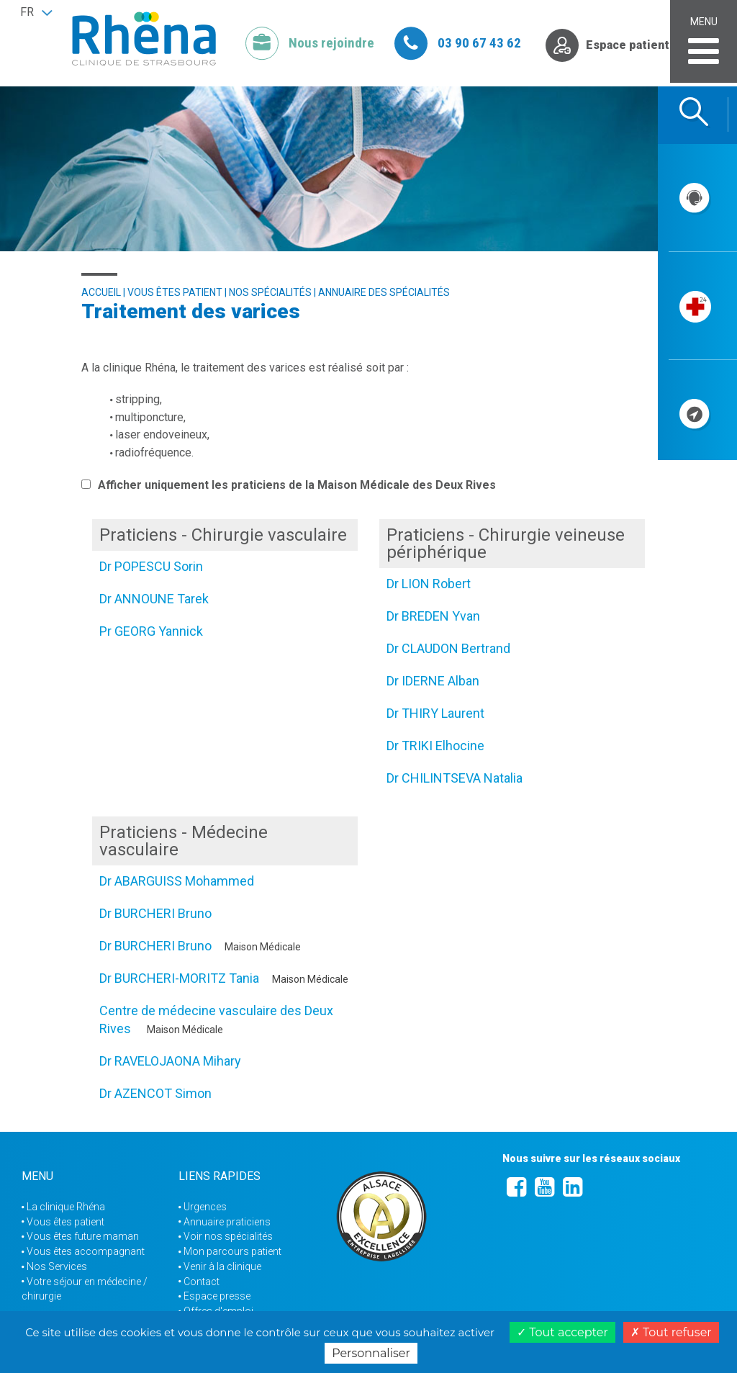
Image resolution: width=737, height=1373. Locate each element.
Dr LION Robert (428, 583)
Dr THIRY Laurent (435, 713)
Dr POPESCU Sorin (151, 566)
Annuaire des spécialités (384, 292)
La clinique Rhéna (66, 1206)
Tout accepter (562, 1332)
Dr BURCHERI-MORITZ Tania (179, 978)
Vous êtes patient (174, 292)
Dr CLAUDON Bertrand (448, 648)
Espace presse (217, 1296)
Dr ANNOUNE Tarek (154, 598)
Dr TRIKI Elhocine (435, 745)
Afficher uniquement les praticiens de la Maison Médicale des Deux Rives (288, 485)
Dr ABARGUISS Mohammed (176, 880)
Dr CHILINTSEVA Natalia (454, 777)
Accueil (101, 292)
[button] (36, 12)
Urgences (205, 1206)
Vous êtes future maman (83, 1236)
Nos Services (57, 1266)
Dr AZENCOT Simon (155, 1093)
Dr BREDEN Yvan (433, 616)
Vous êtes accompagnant (86, 1251)
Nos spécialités (270, 292)
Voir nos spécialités (228, 1236)
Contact (202, 1281)
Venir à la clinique (222, 1266)
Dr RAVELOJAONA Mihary (170, 1060)
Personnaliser (371, 1353)
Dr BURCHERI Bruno (155, 913)
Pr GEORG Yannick (151, 631)
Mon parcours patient (232, 1251)
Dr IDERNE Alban (432, 680)
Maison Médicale (263, 947)
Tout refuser (671, 1332)
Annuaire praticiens (227, 1222)
